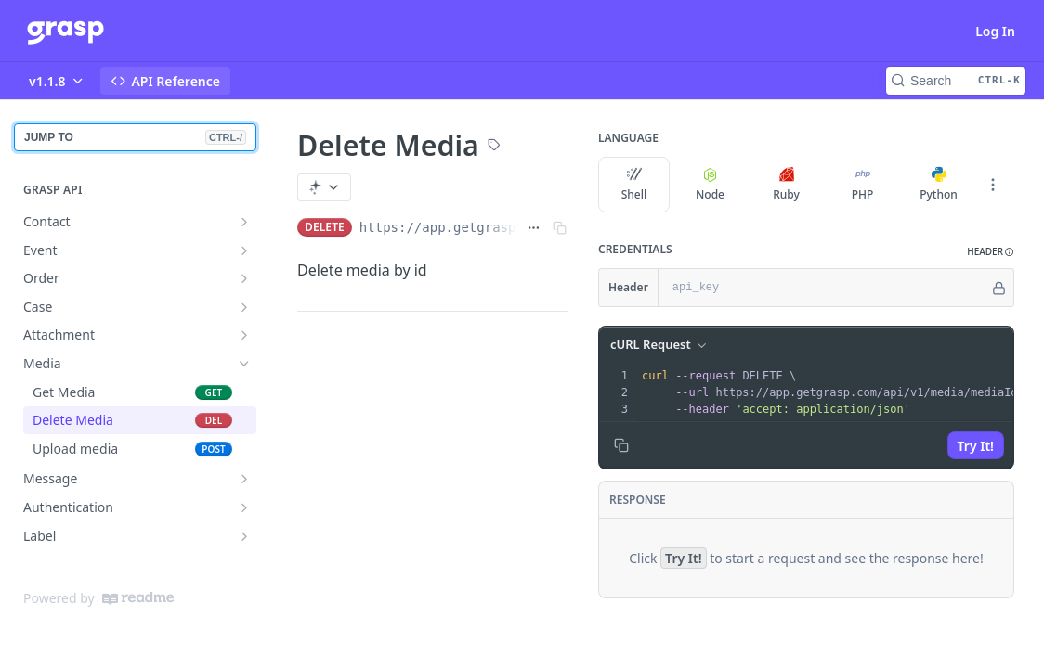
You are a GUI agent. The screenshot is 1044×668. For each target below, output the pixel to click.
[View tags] (494, 146)
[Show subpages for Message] (244, 478)
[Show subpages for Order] (244, 278)
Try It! (976, 446)
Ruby (786, 184)
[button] (990, 252)
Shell (634, 184)
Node (710, 184)
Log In (995, 31)
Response (637, 499)
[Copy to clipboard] (621, 445)
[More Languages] (993, 185)
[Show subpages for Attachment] (244, 335)
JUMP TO (135, 137)
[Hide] (999, 287)
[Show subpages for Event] (244, 250)
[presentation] (836, 392)
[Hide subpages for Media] (244, 363)
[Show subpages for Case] (244, 307)
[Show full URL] (533, 227)
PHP (863, 184)
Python (939, 184)
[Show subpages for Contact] (244, 221)
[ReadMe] (138, 598)
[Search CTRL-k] (955, 81)
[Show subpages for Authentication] (244, 507)
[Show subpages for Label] (244, 536)
